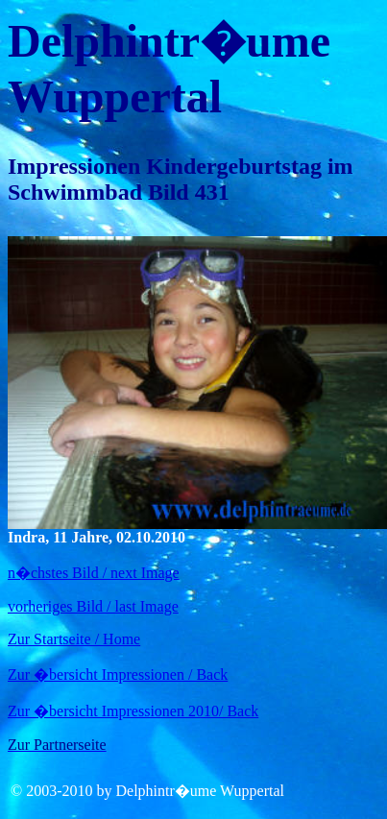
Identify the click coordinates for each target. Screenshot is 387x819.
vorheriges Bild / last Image (93, 606)
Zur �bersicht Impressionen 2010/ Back (133, 711)
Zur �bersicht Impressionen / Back (118, 674)
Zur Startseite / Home (74, 639)
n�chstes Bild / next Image (94, 573)
